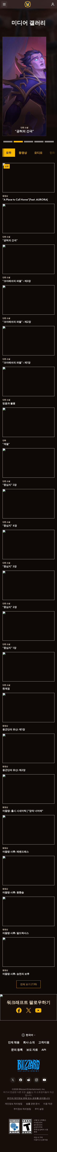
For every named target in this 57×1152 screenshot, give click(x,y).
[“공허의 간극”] (18, 141)
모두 (8, 152)
